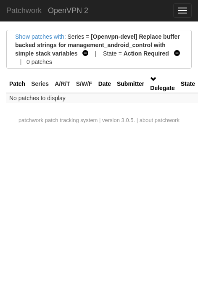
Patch (17, 83)
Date (104, 83)
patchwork (30, 120)
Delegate (162, 88)
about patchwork (160, 120)
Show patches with (39, 36)
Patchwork (24, 10)
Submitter (130, 83)
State (188, 83)
